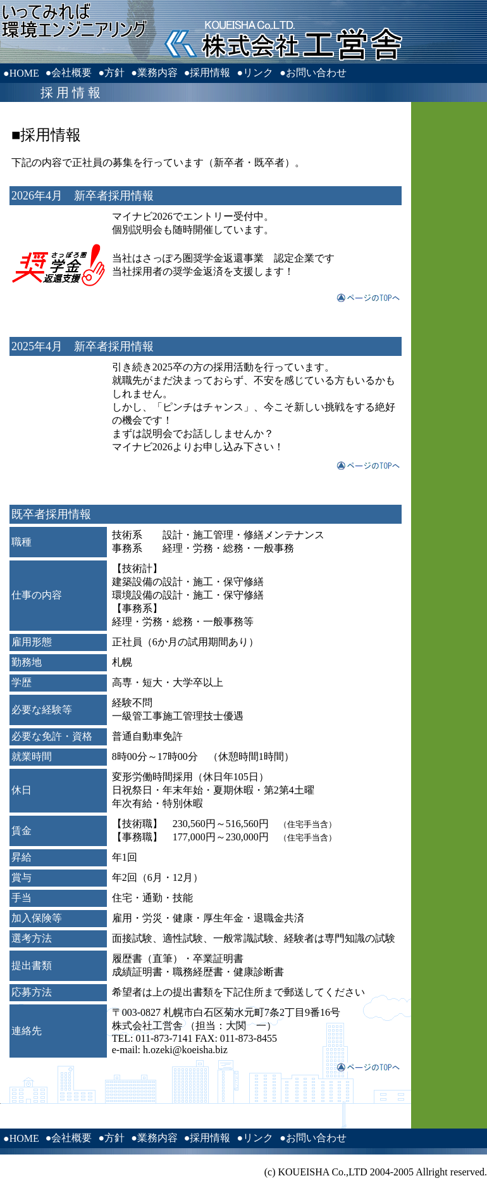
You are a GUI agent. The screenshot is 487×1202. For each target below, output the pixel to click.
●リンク (255, 72)
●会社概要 (69, 72)
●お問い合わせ (313, 72)
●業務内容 (154, 72)
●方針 (111, 72)
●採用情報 (207, 72)
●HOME (21, 73)
